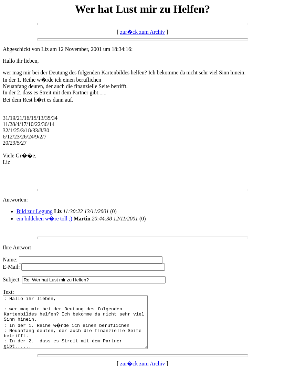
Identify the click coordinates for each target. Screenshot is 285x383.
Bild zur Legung (35, 211)
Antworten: (15, 200)
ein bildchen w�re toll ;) (44, 218)
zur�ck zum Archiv (142, 32)
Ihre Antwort (17, 247)
